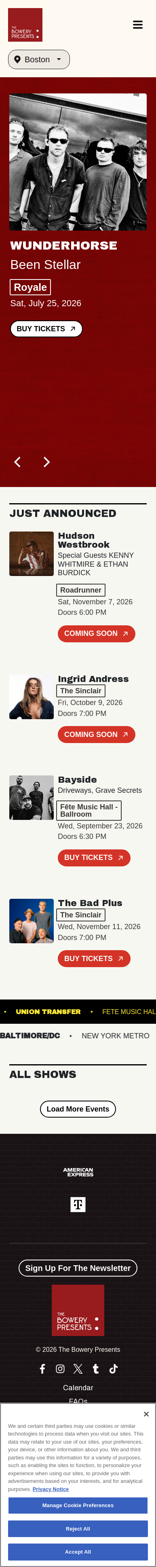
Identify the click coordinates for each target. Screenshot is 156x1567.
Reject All (78, 1529)
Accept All (78, 1552)
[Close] (146, 1414)
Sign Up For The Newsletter (78, 1268)
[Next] (46, 462)
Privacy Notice (51, 1489)
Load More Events (77, 1109)
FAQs (78, 1402)
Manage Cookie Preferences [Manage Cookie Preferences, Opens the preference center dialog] (78, 1505)
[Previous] (18, 462)
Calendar (78, 1388)
